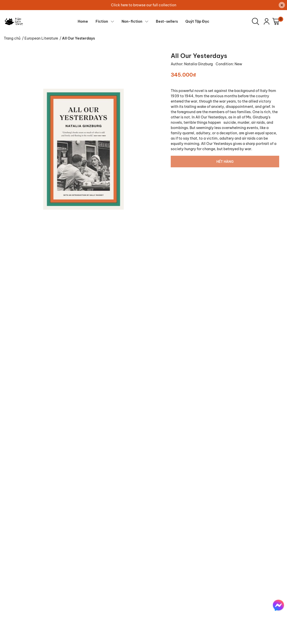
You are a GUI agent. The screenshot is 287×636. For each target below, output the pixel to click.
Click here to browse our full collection (143, 5)
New (238, 64)
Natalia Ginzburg (199, 64)
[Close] (282, 5)
